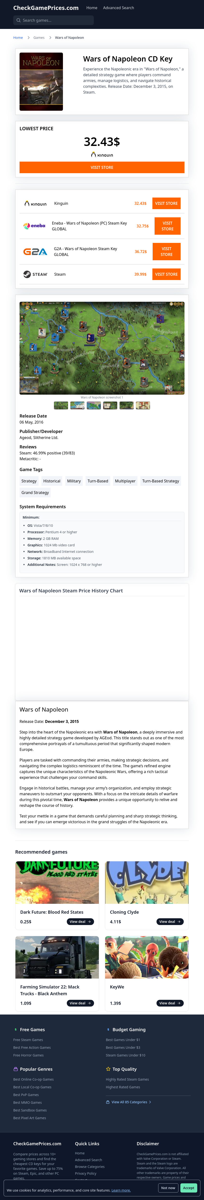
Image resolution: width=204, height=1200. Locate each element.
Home (91, 7)
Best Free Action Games (32, 1047)
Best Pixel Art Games (29, 1118)
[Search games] (51, 20)
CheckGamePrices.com (46, 8)
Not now (168, 1188)
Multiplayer (125, 481)
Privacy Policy (85, 1173)
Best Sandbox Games (30, 1110)
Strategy (29, 481)
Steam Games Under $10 (125, 1055)
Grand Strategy (35, 492)
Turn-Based (98, 481)
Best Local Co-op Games (32, 1087)
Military (74, 481)
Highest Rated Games (123, 1087)
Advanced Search (118, 7)
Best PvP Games (26, 1094)
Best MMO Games (27, 1102)
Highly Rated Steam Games (127, 1079)
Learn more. (121, 1190)
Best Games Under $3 (123, 1047)
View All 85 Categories (129, 1102)
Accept (188, 1188)
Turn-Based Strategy (160, 481)
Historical (52, 481)
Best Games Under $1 (123, 1039)
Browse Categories (90, 1166)
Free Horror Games (28, 1055)
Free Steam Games (28, 1039)
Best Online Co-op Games (33, 1079)
